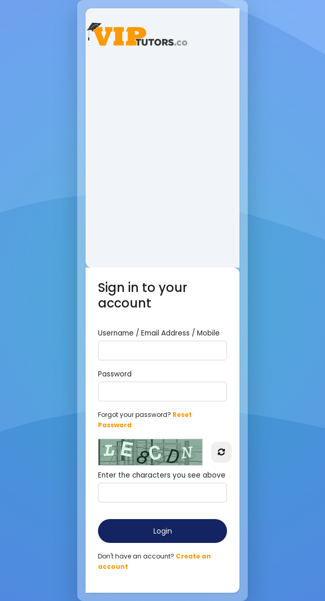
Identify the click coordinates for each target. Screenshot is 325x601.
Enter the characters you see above (161, 475)
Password (115, 374)
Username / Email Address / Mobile (159, 333)
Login (162, 531)
